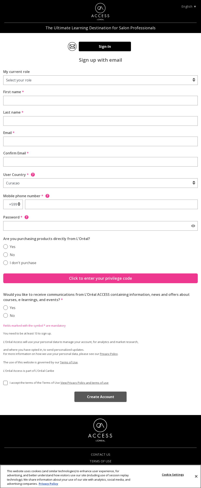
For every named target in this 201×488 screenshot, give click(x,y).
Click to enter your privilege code (100, 278)
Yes (12, 246)
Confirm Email (16, 153)
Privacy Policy (109, 354)
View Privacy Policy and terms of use (84, 383)
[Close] (196, 478)
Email (9, 132)
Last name (13, 112)
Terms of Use (69, 362)
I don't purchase (23, 262)
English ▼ (189, 6)
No (12, 254)
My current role (16, 71)
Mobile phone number (26, 196)
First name (13, 91)
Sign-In (105, 46)
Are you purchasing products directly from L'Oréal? (46, 238)
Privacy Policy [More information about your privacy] (48, 486)
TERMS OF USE (100, 461)
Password (15, 217)
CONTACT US (100, 454)
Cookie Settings (173, 476)
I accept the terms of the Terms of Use (59, 383)
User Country (19, 174)
